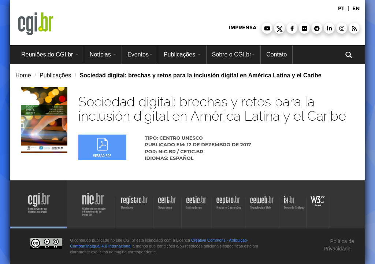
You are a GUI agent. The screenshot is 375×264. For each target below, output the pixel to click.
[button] (266, 28)
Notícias (103, 54)
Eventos (139, 54)
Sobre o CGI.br (233, 54)
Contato (276, 54)
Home (23, 75)
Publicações (182, 54)
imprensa (242, 28)
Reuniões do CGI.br (49, 54)
